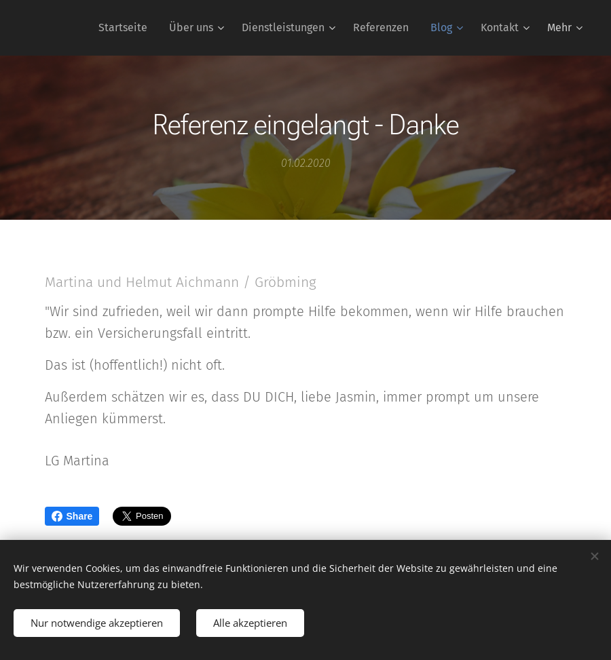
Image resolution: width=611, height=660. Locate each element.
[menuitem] (126, 28)
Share (72, 516)
